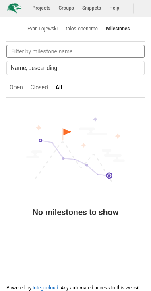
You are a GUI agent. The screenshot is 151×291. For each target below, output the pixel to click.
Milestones (118, 29)
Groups (66, 8)
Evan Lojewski (42, 29)
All (59, 87)
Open (16, 87)
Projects (42, 8)
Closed (39, 87)
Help (114, 8)
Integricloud (45, 288)
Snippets (91, 8)
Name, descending (76, 68)
